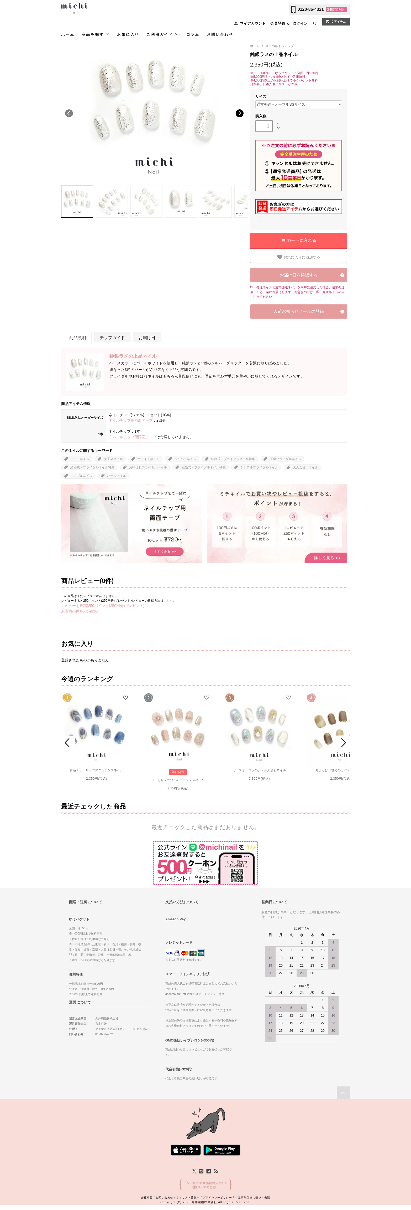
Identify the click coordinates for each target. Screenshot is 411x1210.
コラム (192, 34)
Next (240, 113)
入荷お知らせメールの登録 (298, 311)
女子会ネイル (113, 459)
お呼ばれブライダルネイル (148, 467)
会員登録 (277, 23)
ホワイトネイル (149, 459)
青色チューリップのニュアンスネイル (96, 770)
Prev (68, 743)
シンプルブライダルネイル (259, 467)
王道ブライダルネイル (285, 459)
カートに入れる (301, 240)
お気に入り (128, 34)
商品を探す (96, 34)
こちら (168, 601)
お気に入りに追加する (298, 257)
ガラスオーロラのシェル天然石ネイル (259, 770)
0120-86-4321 (311, 9)
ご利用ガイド (162, 34)
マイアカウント (253, 23)
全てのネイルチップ (279, 46)
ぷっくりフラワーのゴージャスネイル (178, 780)
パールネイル (116, 475)
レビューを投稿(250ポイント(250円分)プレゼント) (102, 606)
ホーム (67, 34)
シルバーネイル (185, 459)
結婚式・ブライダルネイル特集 (233, 459)
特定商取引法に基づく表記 (252, 1197)
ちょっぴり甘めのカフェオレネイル (340, 770)
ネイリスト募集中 (188, 1197)
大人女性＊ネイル (305, 467)
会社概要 (146, 1197)
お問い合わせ (220, 34)
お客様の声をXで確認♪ (79, 611)
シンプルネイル (81, 475)
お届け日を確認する (299, 275)
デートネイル (79, 459)
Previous (69, 113)
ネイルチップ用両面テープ (131, 420)
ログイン (300, 23)
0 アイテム (335, 21)
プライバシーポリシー (217, 1197)
